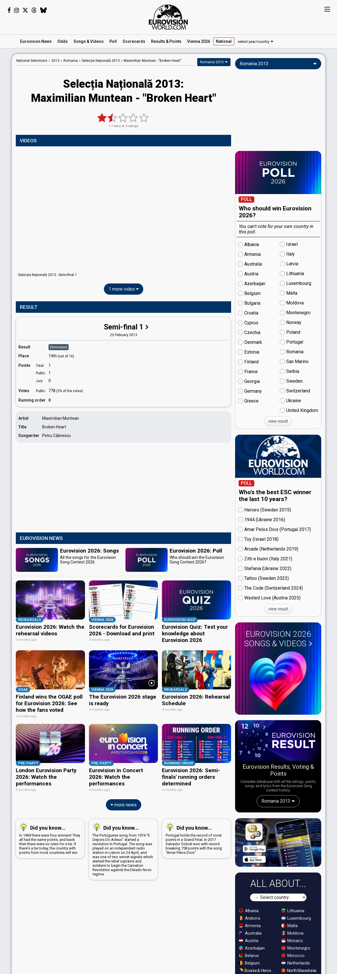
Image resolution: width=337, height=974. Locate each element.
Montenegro (295, 948)
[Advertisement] (123, 488)
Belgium (249, 963)
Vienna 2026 (198, 41)
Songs (88, 41)
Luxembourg (296, 918)
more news (124, 788)
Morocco (293, 955)
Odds (62, 41)
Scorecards (134, 41)
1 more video (124, 289)
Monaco (292, 940)
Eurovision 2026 (278, 638)
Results (166, 41)
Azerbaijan (252, 948)
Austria (248, 940)
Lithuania (292, 910)
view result (278, 421)
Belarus (249, 955)
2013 (55, 61)
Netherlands (295, 963)
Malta (289, 925)
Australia (250, 933)
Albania (249, 910)
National (224, 41)
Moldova (292, 933)
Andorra (249, 918)
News (36, 41)
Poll (113, 41)
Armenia (250, 925)
